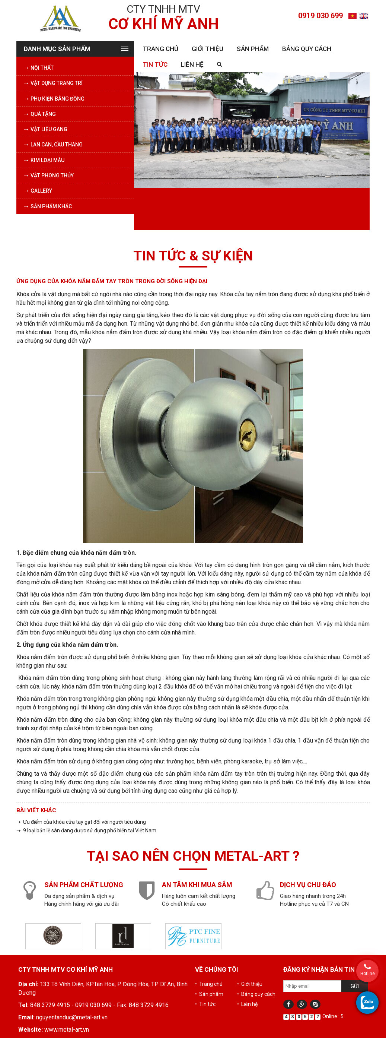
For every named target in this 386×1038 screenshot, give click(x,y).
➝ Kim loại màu (44, 160)
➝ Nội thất (39, 68)
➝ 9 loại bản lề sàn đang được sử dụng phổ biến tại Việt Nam (86, 830)
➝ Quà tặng (40, 114)
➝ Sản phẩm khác (48, 206)
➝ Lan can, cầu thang (53, 145)
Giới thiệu (207, 49)
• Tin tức (205, 1004)
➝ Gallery (38, 191)
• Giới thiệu (249, 984)
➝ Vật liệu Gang (45, 129)
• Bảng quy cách (256, 994)
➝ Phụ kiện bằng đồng (54, 99)
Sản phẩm (253, 49)
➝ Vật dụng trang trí (53, 83)
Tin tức (155, 64)
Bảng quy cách (306, 49)
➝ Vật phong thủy (49, 175)
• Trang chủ (209, 984)
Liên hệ (192, 64)
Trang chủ (160, 49)
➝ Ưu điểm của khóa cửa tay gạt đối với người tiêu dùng (81, 822)
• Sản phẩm (209, 994)
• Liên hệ (247, 1004)
